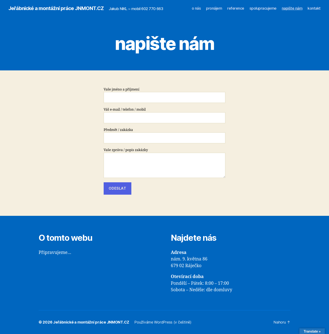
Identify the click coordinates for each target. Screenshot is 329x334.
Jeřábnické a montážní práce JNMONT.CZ (56, 8)
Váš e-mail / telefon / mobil (164, 115)
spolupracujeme (263, 8)
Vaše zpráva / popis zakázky (164, 163)
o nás (196, 8)
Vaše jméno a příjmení (164, 95)
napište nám (292, 8)
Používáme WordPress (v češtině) (162, 322)
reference (235, 8)
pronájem (214, 8)
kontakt (314, 8)
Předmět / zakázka (164, 136)
